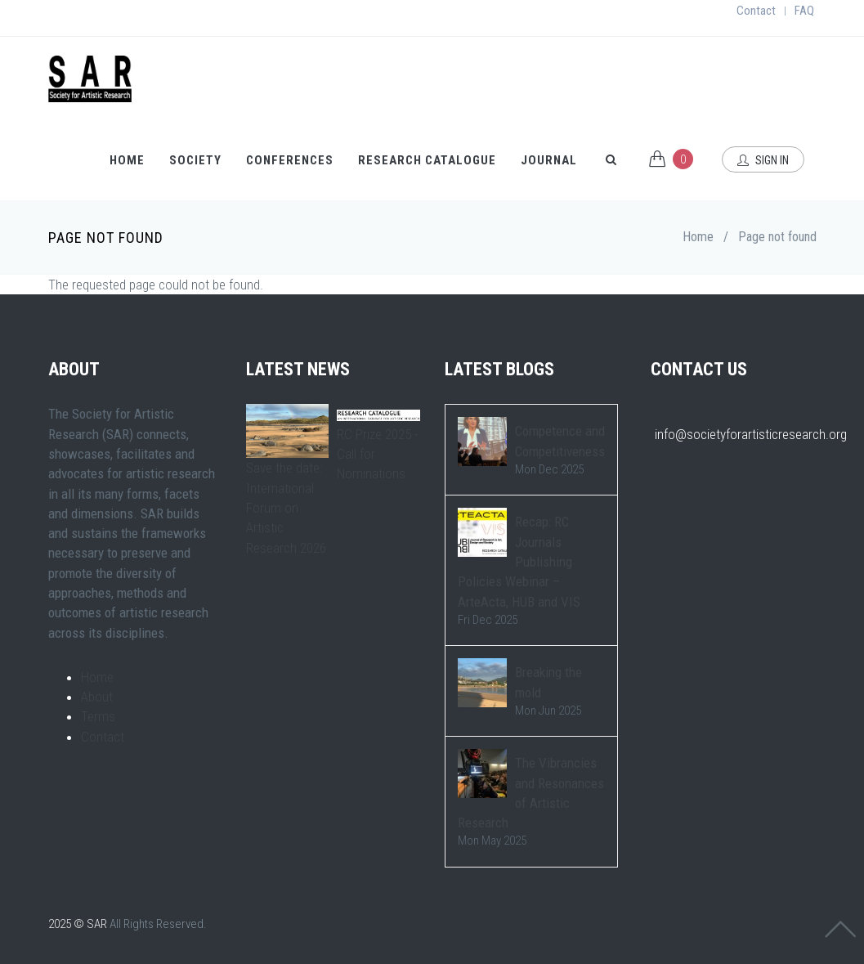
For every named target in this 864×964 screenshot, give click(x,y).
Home (127, 160)
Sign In (763, 160)
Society (195, 160)
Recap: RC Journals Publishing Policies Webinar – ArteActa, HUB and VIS (519, 561)
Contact (756, 10)
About (97, 696)
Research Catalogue (427, 160)
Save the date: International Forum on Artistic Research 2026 (286, 507)
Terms (98, 716)
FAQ (804, 10)
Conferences (290, 160)
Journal (549, 160)
